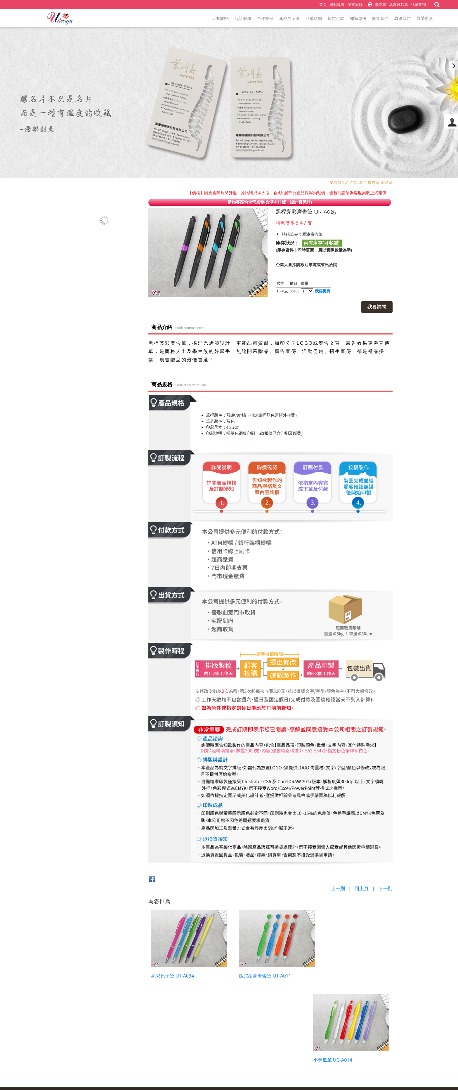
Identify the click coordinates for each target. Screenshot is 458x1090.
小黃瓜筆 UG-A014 (337, 972)
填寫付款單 (398, 4)
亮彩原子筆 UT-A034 (172, 972)
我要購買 (323, 291)
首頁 (337, 182)
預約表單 (211, 1052)
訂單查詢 (418, 4)
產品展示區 (354, 182)
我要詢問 (378, 307)
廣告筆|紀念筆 (380, 182)
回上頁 (362, 888)
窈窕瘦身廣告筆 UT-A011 (260, 972)
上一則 (338, 888)
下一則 (386, 888)
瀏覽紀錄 (355, 4)
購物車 (380, 4)
